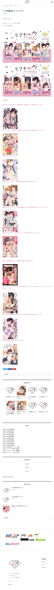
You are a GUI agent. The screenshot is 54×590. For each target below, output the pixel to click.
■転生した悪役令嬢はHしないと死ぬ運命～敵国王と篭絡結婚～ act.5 (18, 260)
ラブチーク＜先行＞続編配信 (13, 450)
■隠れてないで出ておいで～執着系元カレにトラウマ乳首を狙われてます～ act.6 (20, 232)
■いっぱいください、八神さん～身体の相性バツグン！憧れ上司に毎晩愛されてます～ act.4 (23, 130)
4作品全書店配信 (10, 429)
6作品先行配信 (10, 431)
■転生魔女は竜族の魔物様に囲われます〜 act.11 (13, 340)
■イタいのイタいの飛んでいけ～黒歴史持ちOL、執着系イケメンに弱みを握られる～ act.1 (22, 104)
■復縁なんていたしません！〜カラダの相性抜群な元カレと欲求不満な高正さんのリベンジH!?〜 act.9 (25, 207)
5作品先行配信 (10, 441)
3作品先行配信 (10, 434)
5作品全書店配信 (10, 440)
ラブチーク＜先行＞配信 (13, 452)
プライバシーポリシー (44, 564)
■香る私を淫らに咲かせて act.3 (10, 155)
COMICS (27, 464)
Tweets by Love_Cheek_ (8, 476)
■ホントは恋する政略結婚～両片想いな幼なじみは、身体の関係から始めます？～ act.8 (22, 314)
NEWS (6, 374)
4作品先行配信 (10, 438)
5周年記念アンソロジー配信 (13, 447)
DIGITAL (27, 467)
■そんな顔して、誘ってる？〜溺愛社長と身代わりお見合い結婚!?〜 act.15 (19, 181)
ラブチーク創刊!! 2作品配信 (13, 448)
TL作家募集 (43, 567)
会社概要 (43, 561)
